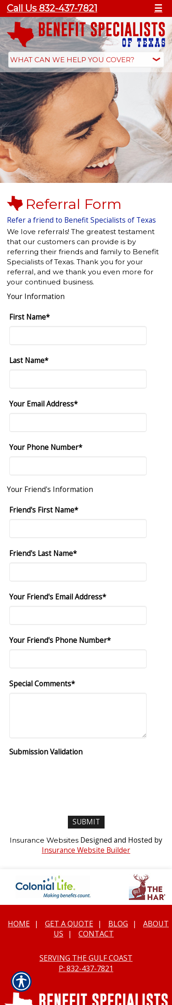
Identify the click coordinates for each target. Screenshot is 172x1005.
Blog (118, 924)
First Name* (29, 317)
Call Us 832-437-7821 (52, 8)
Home (19, 924)
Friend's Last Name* (43, 553)
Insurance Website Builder (86, 850)
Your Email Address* (43, 404)
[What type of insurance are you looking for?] (86, 60)
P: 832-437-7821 (86, 968)
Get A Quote (69, 924)
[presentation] (79, 779)
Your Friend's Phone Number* (60, 640)
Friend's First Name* (43, 510)
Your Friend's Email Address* (57, 597)
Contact (96, 934)
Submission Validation (46, 752)
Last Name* (28, 360)
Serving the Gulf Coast (86, 958)
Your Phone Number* (45, 447)
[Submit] (86, 822)
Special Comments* (42, 684)
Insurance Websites (44, 840)
